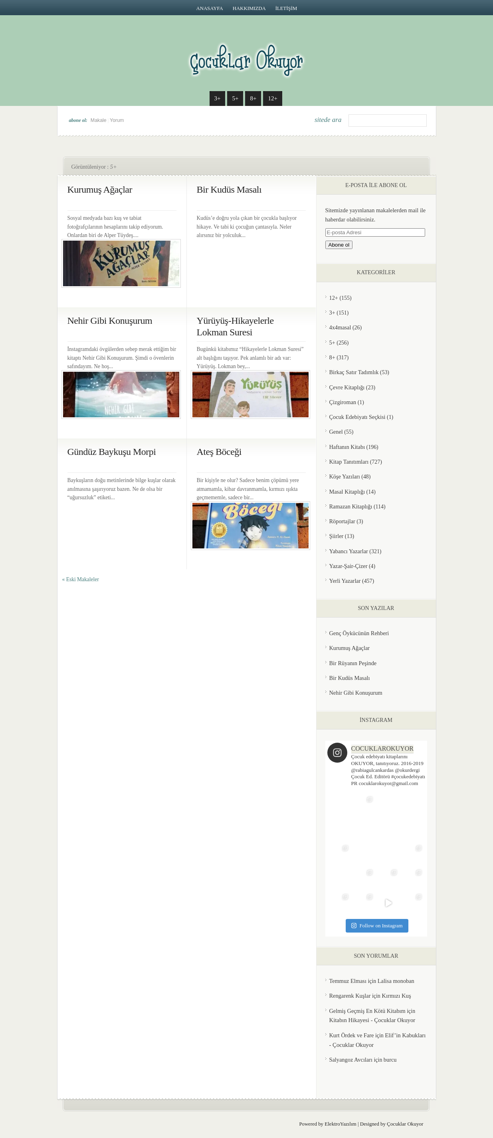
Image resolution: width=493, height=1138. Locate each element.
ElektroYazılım (340, 1124)
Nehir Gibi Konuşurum (109, 320)
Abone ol (339, 245)
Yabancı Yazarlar (348, 551)
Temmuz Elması (347, 981)
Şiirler (336, 536)
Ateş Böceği (219, 451)
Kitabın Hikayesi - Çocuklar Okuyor (372, 1020)
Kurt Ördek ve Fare (351, 1035)
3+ (217, 98)
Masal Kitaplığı (347, 491)
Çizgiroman (342, 402)
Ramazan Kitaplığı (350, 506)
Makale (99, 120)
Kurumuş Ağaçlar (99, 189)
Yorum (117, 120)
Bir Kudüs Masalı (229, 189)
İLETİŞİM (286, 8)
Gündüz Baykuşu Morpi (111, 451)
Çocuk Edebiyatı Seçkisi (357, 417)
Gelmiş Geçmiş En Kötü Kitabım (367, 1011)
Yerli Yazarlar (345, 581)
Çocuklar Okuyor (405, 1124)
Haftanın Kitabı (347, 447)
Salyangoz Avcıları (350, 1059)
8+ (253, 98)
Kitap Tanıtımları (349, 461)
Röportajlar (342, 521)
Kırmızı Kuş (396, 996)
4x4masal (340, 327)
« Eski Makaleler (80, 579)
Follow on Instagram (376, 926)
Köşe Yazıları (344, 476)
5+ (235, 98)
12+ (272, 98)
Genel (336, 431)
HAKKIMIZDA (249, 8)
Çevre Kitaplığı (347, 387)
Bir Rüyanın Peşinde (353, 663)
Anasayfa (209, 8)
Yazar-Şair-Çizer (348, 566)
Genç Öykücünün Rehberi (359, 633)
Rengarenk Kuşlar (350, 996)
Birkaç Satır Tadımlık (354, 372)
